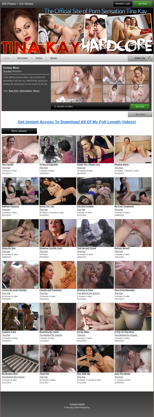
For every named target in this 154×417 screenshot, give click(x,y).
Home (6, 58)
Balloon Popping (10, 206)
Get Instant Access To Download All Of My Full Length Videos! (77, 122)
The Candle (7, 164)
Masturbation (26, 91)
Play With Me (83, 374)
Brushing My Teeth (49, 332)
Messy (36, 91)
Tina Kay (7, 71)
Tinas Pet (44, 374)
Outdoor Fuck (9, 332)
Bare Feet (13, 91)
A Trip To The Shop (124, 332)
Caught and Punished (50, 290)
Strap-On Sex (9, 248)
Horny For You (46, 206)
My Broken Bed (10, 374)
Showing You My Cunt (50, 248)
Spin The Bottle (122, 374)
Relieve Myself (122, 248)
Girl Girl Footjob (85, 206)
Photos (39, 58)
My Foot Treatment (124, 206)
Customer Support (77, 404)
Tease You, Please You (88, 164)
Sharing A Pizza (85, 290)
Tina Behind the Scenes (88, 293)
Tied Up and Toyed (86, 248)
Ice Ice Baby (83, 332)
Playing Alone (122, 164)
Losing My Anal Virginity (14, 290)
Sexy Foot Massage (125, 290)
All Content (22, 58)
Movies (53, 58)
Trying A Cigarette (48, 164)
